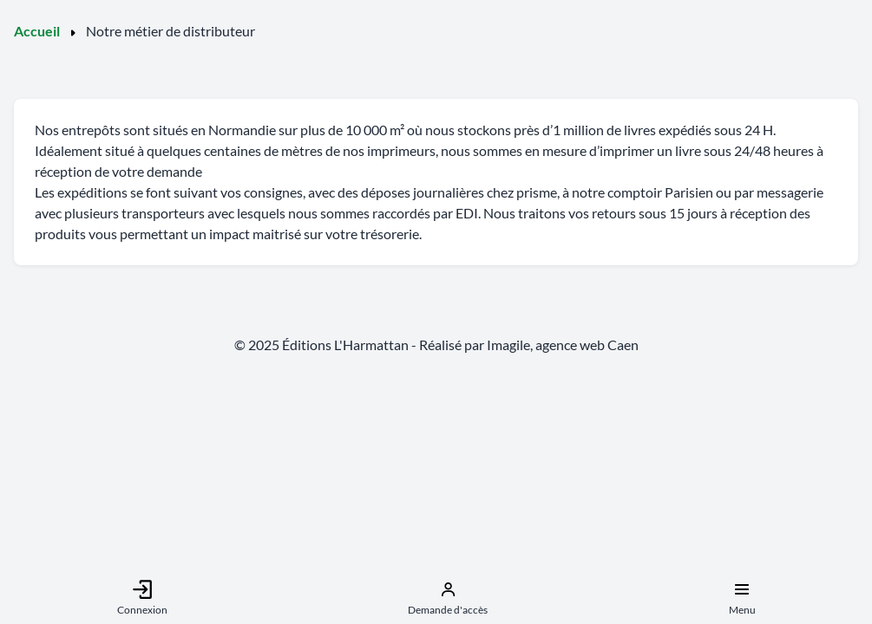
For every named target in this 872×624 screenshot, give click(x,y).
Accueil (37, 31)
